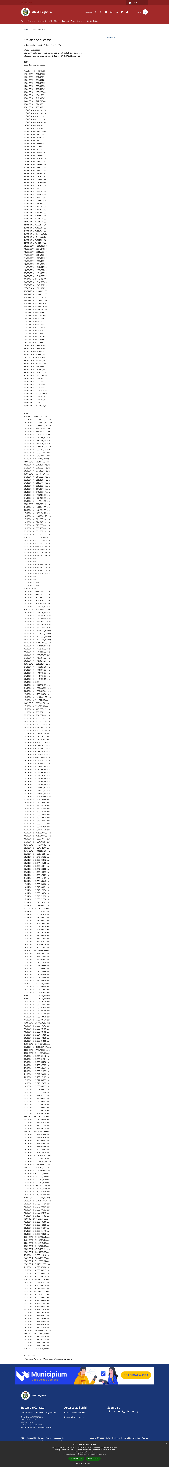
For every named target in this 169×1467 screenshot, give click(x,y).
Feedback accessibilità (54, 1441)
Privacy (41, 1438)
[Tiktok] (126, 11)
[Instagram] (110, 11)
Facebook (28, 1359)
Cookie (48, 1438)
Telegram (58, 1359)
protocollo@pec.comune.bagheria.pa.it (38, 1427)
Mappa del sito (59, 1438)
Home (26, 29)
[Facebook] (94, 11)
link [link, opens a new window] (105, 1454)
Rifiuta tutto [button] (93, 1458)
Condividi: (29, 1355)
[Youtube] (105, 11)
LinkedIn (67, 1359)
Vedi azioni (111, 37)
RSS (22, 1438)
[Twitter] (100, 11)
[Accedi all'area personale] (137, 2)
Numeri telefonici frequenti (75, 1417)
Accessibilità (31, 1438)
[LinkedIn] (116, 11)
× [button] (166, 1443)
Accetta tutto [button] (76, 1458)
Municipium (136, 1438)
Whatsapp (47, 1359)
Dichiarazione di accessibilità (32, 1441)
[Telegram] (121, 11)
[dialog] (84, 1454)
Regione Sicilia (26, 3)
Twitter (38, 1359)
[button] (84, 1463)
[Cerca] (145, 12)
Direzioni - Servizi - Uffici (74, 1412)
